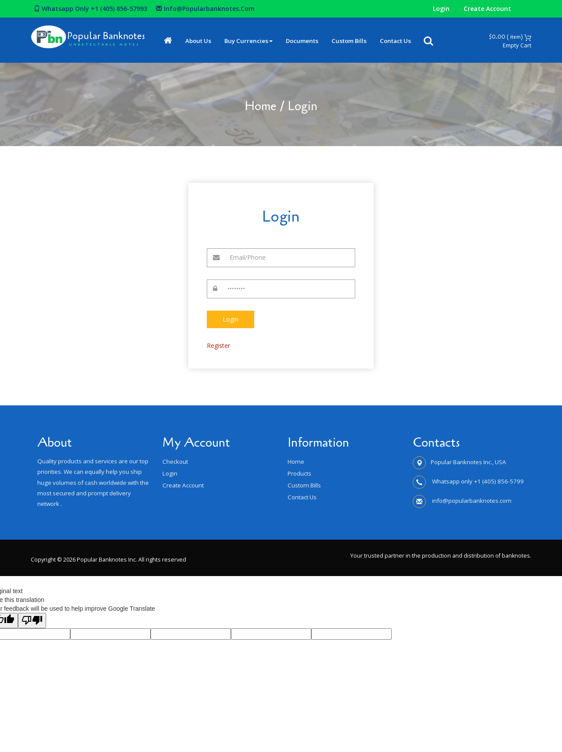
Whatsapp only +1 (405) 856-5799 (477, 481)
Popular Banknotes (110, 36)
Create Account (487, 8)
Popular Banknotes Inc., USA (468, 462)
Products (299, 473)
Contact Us (404, 41)
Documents (311, 41)
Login (441, 8)
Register (218, 345)
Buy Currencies (258, 41)
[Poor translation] (32, 620)
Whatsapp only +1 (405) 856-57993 (90, 8)
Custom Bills (358, 41)
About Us (207, 41)
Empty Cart (517, 45)
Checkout (175, 462)
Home (261, 106)
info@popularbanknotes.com (205, 8)
